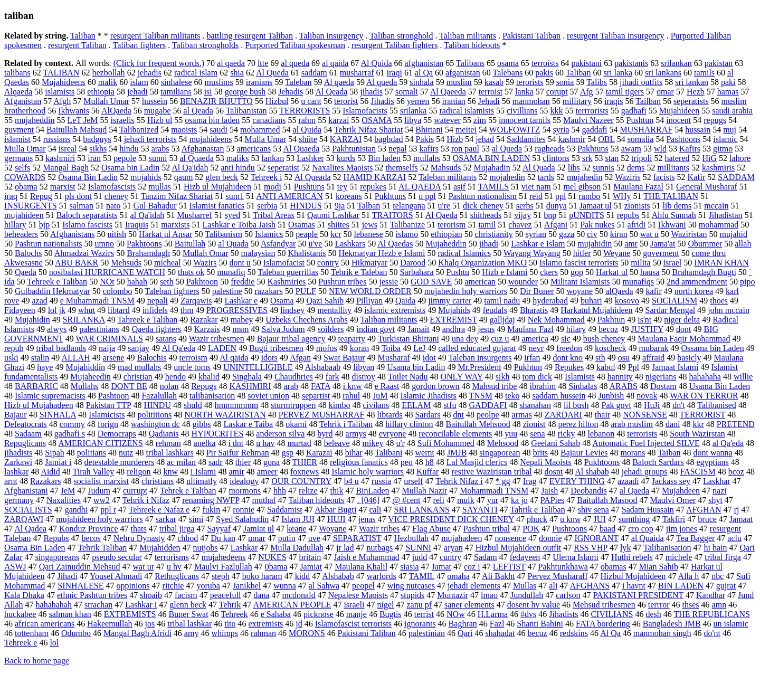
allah (743, 243)
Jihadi (67, 576)
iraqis (613, 101)
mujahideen (24, 215)
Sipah (54, 452)
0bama (276, 566)
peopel (363, 585)
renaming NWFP (210, 500)
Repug (41, 196)
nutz (126, 452)
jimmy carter (449, 300)
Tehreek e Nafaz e (159, 509)
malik (107, 82)
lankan (272, 158)
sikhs (98, 148)
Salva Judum (283, 329)
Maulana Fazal (638, 186)
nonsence (510, 538)
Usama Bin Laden (719, 386)
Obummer (705, 243)
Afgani (555, 224)
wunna (284, 585)
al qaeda (231, 63)
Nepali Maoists (545, 462)
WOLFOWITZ (514, 129)
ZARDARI (563, 414)
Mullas (524, 585)
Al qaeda (339, 82)
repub (13, 348)
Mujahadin (491, 167)
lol (54, 642)
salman (81, 205)
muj (729, 129)
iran (94, 158)
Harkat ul (612, 272)
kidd (302, 576)
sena (537, 433)
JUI (600, 519)
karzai (338, 120)
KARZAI (346, 139)
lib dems (677, 205)
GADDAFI (488, 405)
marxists (175, 224)
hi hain (715, 547)
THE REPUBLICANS (711, 614)
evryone (392, 433)
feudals (495, 310)
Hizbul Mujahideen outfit (519, 547)
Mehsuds (126, 262)
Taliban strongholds (205, 45)
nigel (385, 604)
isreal (68, 148)
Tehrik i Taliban (346, 424)
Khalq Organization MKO (482, 262)
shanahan (535, 405)
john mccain (728, 310)
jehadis (150, 72)
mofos (326, 348)
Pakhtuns (593, 148)
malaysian (258, 253)
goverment (661, 253)
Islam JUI (298, 519)
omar (665, 91)
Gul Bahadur (154, 205)
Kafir (697, 177)
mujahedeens (224, 557)
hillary (15, 224)
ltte (263, 63)
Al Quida (376, 63)
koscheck (610, 348)
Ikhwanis (73, 110)
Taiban (669, 452)
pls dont (78, 196)
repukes (373, 186)
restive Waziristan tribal (491, 471)
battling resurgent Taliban (250, 35)
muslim (459, 82)
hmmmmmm (237, 405)
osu (624, 357)
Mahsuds (446, 167)
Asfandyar (278, 243)
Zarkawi (18, 462)
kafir (654, 291)
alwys (56, 329)
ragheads (550, 148)
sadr (215, 462)
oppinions (132, 585)
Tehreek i (266, 177)
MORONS (307, 633)
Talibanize (407, 224)
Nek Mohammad (556, 319)
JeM (68, 490)
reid (536, 196)
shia (237, 72)
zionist (534, 424)
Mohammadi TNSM (494, 490)
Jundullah (526, 595)
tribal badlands (61, 348)
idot (429, 357)
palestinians (99, 329)
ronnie (243, 509)
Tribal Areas (273, 215)
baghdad (388, 139)
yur (492, 500)
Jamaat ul (596, 205)
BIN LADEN (681, 585)
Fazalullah (159, 395)
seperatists (691, 101)
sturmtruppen (293, 405)
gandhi (76, 509)
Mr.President (479, 367)
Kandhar (710, 595)
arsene (114, 357)
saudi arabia (732, 110)
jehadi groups (645, 471)
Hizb (454, 139)
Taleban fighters (172, 291)
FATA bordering (603, 623)
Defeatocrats (25, 424)
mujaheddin (35, 120)
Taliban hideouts (472, 45)
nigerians (661, 376)
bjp (44, 224)
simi (196, 519)
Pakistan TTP (108, 405)
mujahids (146, 177)
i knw (352, 386)
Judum (99, 490)
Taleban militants (448, 177)
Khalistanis (307, 253)
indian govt (375, 329)
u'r (400, 443)
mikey (373, 443)
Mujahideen (679, 110)
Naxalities (63, 500)
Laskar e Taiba (248, 424)
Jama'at (662, 243)
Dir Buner (537, 291)
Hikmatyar (369, 262)
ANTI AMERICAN (289, 196)
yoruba (208, 585)
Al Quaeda (301, 148)
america (534, 338)
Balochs (28, 253)
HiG (709, 158)
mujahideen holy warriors (99, 519)
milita (640, 262)
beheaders (21, 234)
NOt (107, 281)
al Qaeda (634, 490)
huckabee (20, 614)
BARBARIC (36, 386)
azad (39, 300)
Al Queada (312, 177)
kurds (346, 158)
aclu (734, 538)
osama (508, 63)
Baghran (463, 623)
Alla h (688, 576)
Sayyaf (219, 528)
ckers (549, 272)
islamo (407, 234)
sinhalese (176, 82)
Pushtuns (309, 186)
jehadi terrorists (150, 139)
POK (530, 528)
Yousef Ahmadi (116, 576)
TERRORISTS (304, 110)
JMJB (457, 452)
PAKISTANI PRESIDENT (638, 595)
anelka (205, 443)
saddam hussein (559, 395)
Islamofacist (284, 262)
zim (479, 120)
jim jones (681, 528)
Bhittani (429, 129)
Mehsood (503, 443)
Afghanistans (72, 234)
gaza (566, 234)
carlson (568, 595)
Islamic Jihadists (429, 395)
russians (57, 139)
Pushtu (458, 272)
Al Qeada (331, 91)
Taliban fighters (139, 45)
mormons (245, 490)
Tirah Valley (94, 471)
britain (310, 557)
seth (167, 281)
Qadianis (164, 433)
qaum (183, 177)
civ (592, 234)
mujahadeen (461, 538)
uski (11, 357)
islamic (725, 139)
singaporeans (57, 557)
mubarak (654, 348)
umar (256, 538)
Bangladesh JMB (672, 623)
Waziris (627, 177)
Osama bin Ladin (130, 167)
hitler (582, 253)
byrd (324, 433)
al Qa (424, 72)
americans (253, 148)
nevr (536, 348)
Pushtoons (569, 528)
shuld (193, 405)
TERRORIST (702, 414)
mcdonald (299, 595)
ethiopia (101, 91)
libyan (363, 367)
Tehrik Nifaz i (459, 481)
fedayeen (525, 557)
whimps (224, 633)
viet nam (536, 186)
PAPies (552, 500)
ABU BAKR (76, 262)
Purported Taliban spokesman (295, 45)
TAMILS (493, 186)
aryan (453, 547)
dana (261, 595)
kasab (494, 82)
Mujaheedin (90, 376)
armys (356, 433)
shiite (308, 139)
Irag (530, 481)
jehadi (137, 91)
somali (406, 91)
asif (459, 186)
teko (512, 395)
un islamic (731, 623)
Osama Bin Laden (34, 547)
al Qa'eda (728, 443)
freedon (569, 348)
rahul (351, 395)
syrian (536, 234)
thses (690, 604)
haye (45, 367)
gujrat (726, 585)
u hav (265, 443)
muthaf (264, 500)
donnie (550, 538)
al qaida (335, 63)
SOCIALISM (674, 300)
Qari (465, 633)
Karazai (319, 452)
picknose (318, 614)
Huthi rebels (632, 557)
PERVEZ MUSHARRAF (322, 414)
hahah (137, 281)
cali (375, 509)
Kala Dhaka (24, 595)
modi (272, 186)
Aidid (50, 471)
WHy (622, 196)
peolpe (488, 414)
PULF (306, 291)
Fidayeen (19, 310)
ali (553, 585)
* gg (503, 481)
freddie (242, 281)
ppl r (108, 509)
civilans (376, 405)
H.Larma (493, 614)
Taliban (83, 35)
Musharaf (394, 357)
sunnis (603, 167)
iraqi (394, 72)
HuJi (652, 405)
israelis (122, 120)
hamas (728, 91)
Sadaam (28, 433)
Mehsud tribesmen (604, 604)
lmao (489, 595)
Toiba (391, 348)
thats (139, 528)
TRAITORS (392, 215)
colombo (117, 291)
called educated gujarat (477, 348)
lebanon (601, 433)
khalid (209, 376)
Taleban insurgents (479, 357)
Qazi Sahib (325, 300)
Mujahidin (32, 319)
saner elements (469, 604)
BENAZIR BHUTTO (216, 101)
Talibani (388, 452)
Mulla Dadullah (297, 547)
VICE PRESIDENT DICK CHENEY (451, 519)
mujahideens (210, 139)
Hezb (696, 91)
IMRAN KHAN (721, 262)
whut (86, 310)
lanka (524, 91)
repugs (715, 120)
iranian (453, 101)
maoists (184, 129)
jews (369, 224)
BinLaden (372, 490)
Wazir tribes (379, 528)
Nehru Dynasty (139, 538)
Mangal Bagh (66, 167)
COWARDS (24, 177)
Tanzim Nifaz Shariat (177, 196)
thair (602, 414)
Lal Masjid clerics (477, 462)
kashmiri (60, 158)
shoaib (151, 595)
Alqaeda (18, 91)
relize (308, 490)
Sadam (485, 557)
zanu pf (419, 604)
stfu (449, 405)
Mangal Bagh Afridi (137, 633)
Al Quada (538, 167)
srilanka (413, 110)
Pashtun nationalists (48, 243)
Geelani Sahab (555, 443)
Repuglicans (25, 443)
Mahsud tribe (494, 386)
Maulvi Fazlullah (223, 566)
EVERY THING (577, 481)
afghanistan (424, 63)
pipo (747, 281)
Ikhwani (672, 224)
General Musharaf (706, 186)
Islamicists (107, 414)
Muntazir (452, 595)
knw (171, 471)
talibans (17, 72)
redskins (574, 633)
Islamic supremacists (50, 395)
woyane (579, 291)
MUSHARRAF (646, 129)
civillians (522, 110)
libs (574, 167)
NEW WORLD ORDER (370, 291)
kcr (335, 234)
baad (607, 528)
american (480, 281)
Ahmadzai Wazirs (84, 253)
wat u (649, 234)
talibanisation (212, 395)
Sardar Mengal (670, 310)
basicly (689, 357)
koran (359, 348)
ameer (267, 471)
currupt (135, 490)
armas (522, 414)
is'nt (644, 319)
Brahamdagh (148, 253)
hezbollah (108, 72)
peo (407, 462)
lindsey (292, 310)
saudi (218, 129)
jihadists (18, 452)
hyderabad (550, 300)
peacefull (225, 595)
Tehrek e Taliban (188, 490)
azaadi (628, 481)
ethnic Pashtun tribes (92, 595)
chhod (187, 538)
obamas (613, 566)
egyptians (713, 462)
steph (221, 576)
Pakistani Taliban (531, 35)
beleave (337, 443)
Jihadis (382, 101)
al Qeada (198, 110)
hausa (649, 272)
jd (299, 623)
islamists (59, 91)
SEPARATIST (357, 538)
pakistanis (631, 63)
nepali (157, 300)
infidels (155, 310)
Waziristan (689, 234)
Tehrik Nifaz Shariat (368, 129)
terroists (545, 63)
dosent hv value (533, 604)
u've (315, 243)
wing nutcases (411, 585)
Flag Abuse (431, 528)
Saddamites (526, 139)
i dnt (235, 443)
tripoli (641, 158)
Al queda (381, 82)
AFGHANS (589, 585)
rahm (307, 120)
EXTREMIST (453, 319)
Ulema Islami (575, 557)
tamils (704, 72)
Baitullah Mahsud (76, 129)
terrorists (642, 433)
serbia (267, 205)
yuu (511, 433)
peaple (307, 234)
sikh (503, 376)
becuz (537, 633)
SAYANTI (480, 509)
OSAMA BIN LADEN (491, 158)
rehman (168, 443)
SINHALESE (80, 585)
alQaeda (619, 291)
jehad (485, 139)
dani (673, 424)
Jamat (441, 566)
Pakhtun (611, 319)
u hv (174, 566)
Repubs (56, 538)
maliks (237, 158)
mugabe (157, 110)
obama (26, 186)
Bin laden (384, 158)
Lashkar (244, 547)
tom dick (537, 376)
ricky (566, 433)
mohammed (260, 129)
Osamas (301, 224)
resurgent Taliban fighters (395, 45)
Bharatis (534, 310)
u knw (570, 519)
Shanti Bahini (540, 623)
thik (337, 490)
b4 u (351, 481)
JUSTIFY (647, 329)
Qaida (405, 300)
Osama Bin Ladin (88, 177)
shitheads (486, 215)
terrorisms (172, 557)
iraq (10, 196)
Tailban (648, 101)
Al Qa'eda (178, 348)
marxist (62, 186)
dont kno (568, 357)
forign (108, 424)
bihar (354, 452)
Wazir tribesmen (216, 338)
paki (728, 82)
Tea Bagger (695, 538)
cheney (116, 196)
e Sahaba (276, 614)
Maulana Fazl (530, 329)
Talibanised (716, 405)
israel (672, 262)
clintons (556, 158)
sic (566, 338)
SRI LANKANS (422, 509)
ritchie (173, 585)
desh (653, 614)
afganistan (462, 72)
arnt (10, 481)
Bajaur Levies (583, 452)
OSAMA (377, 120)
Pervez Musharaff (558, 576)
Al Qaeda (441, 215)
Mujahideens (64, 82)
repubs (628, 215)
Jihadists (563, 614)
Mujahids (454, 310)
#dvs (528, 614)
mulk (465, 500)
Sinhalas (582, 386)
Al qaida (234, 357)
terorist (346, 101)
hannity (620, 376)
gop (577, 272)
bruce (707, 519)
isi (208, 91)
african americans (44, 623)
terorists (530, 82)
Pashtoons (683, 139)
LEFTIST (509, 566)
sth (600, 357)
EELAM (416, 405)
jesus (486, 329)
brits (540, 452)
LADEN (222, 348)
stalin (40, 357)
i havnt (633, 585)
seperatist (283, 167)
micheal (167, 262)
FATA (320, 386)
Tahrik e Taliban (537, 509)
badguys (97, 139)
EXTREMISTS (130, 614)
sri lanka (617, 72)
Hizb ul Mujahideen (217, 186)
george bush (245, 91)
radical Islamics (464, 253)
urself (413, 481)
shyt (715, 500)
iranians (259, 82)
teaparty (351, 338)
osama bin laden (212, 120)
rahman (263, 633)
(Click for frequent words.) (158, 63)
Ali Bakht (498, 576)
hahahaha (704, 376)
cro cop (640, 528)
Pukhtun (528, 367)
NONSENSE (645, 414)
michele (679, 557)
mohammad (719, 224)
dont (683, 329)
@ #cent (406, 500)
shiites (338, 224)
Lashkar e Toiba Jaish (239, 224)
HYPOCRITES (218, 433)
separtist (316, 395)
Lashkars (350, 243)
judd (419, 557)
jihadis (371, 91)
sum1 (234, 196)
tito (229, 623)
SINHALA (58, 414)
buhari (591, 300)
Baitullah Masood (607, 500)
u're (444, 205)
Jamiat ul (258, 528)
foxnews (304, 471)
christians (157, 481)
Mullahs (84, 386)
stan (612, 158)
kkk (556, 110)
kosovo (627, 300)
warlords (381, 576)
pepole (124, 158)
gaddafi (594, 129)
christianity (494, 234)
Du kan (223, 538)
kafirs (429, 148)
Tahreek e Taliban (147, 319)
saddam (314, 72)
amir (236, 471)
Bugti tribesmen (276, 348)
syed (232, 215)
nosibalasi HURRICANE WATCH (107, 272)
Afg (586, 91)
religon (138, 471)
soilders (331, 329)
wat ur (143, 566)
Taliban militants (467, 35)
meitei (466, 129)
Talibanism (223, 234)
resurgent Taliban (77, 45)
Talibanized (138, 129)
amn (719, 604)
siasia (409, 566)
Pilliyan (369, 300)
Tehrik (230, 604)
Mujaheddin (445, 243)
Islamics (269, 234)
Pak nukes (597, 224)
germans (18, 158)
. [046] (368, 500)
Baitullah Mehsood (478, 424)
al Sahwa (324, 585)
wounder (523, 281)
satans (166, 338)
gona (271, 462)
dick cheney (483, 205)
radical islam (195, 72)
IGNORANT (597, 538)
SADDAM (736, 177)
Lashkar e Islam (538, 243)
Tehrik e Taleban (359, 272)
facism (186, 595)
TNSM (480, 395)
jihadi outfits (641, 82)
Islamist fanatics (216, 205)
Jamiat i (58, 462)
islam (139, 82)
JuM (380, 395)
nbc (717, 576)
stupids (412, 595)
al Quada (233, 243)
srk (587, 158)
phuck (537, 519)
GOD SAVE (431, 281)
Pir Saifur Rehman (237, 452)
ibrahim (542, 386)
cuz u (500, 338)
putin (287, 538)
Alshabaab (323, 367)
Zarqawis (196, 300)
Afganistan (22, 101)
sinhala (421, 82)
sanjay (138, 348)
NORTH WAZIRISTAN (224, 414)
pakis (544, 72)
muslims (219, 82)
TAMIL (421, 576)
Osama (281, 300)
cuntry (450, 557)
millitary (577, 101)
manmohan (531, 101)
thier (243, 462)
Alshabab (338, 576)
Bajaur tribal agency (291, 338)
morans (632, 452)
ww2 (101, 500)
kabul (605, 367)
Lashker (310, 158)
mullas (159, 186)
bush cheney (604, 338)
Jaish (549, 490)
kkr (698, 424)
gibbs (202, 424)
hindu (128, 148)
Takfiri (673, 519)
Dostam (663, 386)
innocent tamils (524, 120)
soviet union (268, 395)
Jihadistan (726, 215)
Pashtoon (113, 395)
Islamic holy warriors (367, 471)
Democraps (117, 433)
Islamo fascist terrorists (578, 262)
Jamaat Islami (675, 367)
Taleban (298, 82)
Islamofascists (112, 186)
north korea (693, 291)
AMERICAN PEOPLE (292, 604)
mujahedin (585, 177)
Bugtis (390, 614)
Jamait (418, 329)
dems (636, 167)
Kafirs (689, 148)
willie (743, 376)
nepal (397, 148)
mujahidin (594, 243)
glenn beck (187, 604)
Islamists (580, 376)
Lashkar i (141, 604)
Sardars (427, 414)
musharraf (357, 72)
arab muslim (632, 424)
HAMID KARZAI (375, 177)
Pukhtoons (602, 462)
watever (447, 120)
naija (107, 348)
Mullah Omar (206, 253)
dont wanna (713, 452)
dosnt (553, 471)
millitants (673, 167)
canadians (269, 120)
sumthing (634, 519)
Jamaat (741, 519)
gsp (287, 452)
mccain (716, 205)
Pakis (424, 139)
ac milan (181, 462)
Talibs (596, 82)
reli (438, 500)
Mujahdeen (681, 490)
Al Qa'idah (190, 167)
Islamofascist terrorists (353, 623)
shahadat (500, 633)
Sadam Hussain (648, 509)
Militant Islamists (580, 281)
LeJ (419, 348)
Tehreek (234, 614)
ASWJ (15, 566)
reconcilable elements (455, 433)
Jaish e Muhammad (366, 557)
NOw (455, 614)
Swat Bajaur (344, 357)
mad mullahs (139, 367)
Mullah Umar (106, 101)
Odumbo (76, 633)
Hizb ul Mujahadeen (38, 405)
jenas (367, 519)
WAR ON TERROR (704, 395)
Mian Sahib (658, 566)
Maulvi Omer (673, 500)
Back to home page (36, 660)
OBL (606, 139)
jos (150, 623)
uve (314, 538)
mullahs (426, 158)
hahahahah (54, 604)
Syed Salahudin (242, 519)
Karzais (207, 329)
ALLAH (75, 357)
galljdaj (502, 319)
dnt (458, 414)
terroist (490, 91)
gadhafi (634, 110)
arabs (160, 148)
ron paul (465, 148)
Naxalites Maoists (342, 167)
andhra (454, 329)
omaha (458, 576)
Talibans (470, 63)
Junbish (611, 395)
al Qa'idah (147, 215)
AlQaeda (116, 110)
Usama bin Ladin (416, 367)
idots (269, 357)
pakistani (586, 63)
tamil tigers (625, 91)
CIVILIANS (612, 614)
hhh (279, 490)
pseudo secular (117, 557)
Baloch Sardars (657, 462)
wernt (424, 452)
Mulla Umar (266, 139)
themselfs (401, 167)
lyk (625, 547)
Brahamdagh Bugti (704, 272)
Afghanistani (26, 490)
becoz (608, 329)
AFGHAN (703, 509)
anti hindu (237, 167)
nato (113, 205)
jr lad (345, 547)
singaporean (499, 452)
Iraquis (136, 224)
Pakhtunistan (354, 148)
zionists (637, 205)
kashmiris (718, 167)
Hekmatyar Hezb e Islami (381, 253)
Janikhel (247, 585)
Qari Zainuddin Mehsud (79, 566)
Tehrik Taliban (102, 547)
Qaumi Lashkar (333, 215)
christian (138, 376)
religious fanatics (359, 462)
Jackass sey (671, 481)
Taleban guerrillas (288, 272)
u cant (311, 101)
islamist (17, 139)
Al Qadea (30, 528)
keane (296, 528)
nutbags (379, 547)
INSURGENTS (30, 205)
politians (91, 452)
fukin (211, 509)
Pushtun (640, 120)
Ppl (633, 367)
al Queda (507, 148)
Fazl (497, 623)
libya (412, 120)
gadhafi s (69, 433)
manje (356, 614)
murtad (299, 443)
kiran (619, 234)
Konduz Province (88, 528)
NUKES (272, 557)
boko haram (262, 576)
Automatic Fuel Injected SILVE (645, 443)
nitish (117, 234)
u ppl (427, 196)
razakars (269, 291)
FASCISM (697, 471)
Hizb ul (160, 120)
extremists (266, 623)
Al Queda (272, 72)
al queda (295, 63)
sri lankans (663, 72)
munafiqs (638, 281)
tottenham (32, 633)
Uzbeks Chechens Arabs (306, 319)
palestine (227, 291)
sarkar (166, 519)
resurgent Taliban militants (155, 35)
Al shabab (592, 471)
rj (736, 509)
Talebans (508, 72)
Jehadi (489, 101)
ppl (560, 196)
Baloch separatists (87, 215)
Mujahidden (159, 547)
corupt (557, 91)
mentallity (334, 310)
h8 (429, 462)
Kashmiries (286, 281)
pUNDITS (586, 215)
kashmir (572, 139)
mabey (242, 319)
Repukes (569, 367)
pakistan (719, 63)
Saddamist (284, 509)
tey (342, 186)
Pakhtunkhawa (563, 566)
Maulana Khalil (361, 566)
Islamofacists (365, 110)
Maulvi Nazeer (588, 120)
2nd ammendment (697, 281)
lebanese (368, 234)
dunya (556, 205)
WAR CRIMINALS (109, 338)
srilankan (676, 63)
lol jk (56, 310)
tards (546, 177)
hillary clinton (409, 424)
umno (104, 243)
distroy (363, 376)
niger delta (682, 319)
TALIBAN (61, 72)
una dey (465, 338)
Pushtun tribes (342, 281)
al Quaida (647, 538)
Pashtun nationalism (483, 196)
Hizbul (277, 101)
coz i (472, 566)
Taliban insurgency (331, 35)
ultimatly (201, 481)
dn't (678, 405)
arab (291, 386)
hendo (175, 376)
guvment (19, 129)
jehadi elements (474, 585)
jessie (388, 281)
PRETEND (736, 424)
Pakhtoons (144, 243)
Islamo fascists (87, 224)
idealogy (244, 481)
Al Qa (610, 633)
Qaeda (25, 272)
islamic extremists (394, 310)
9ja (340, 205)
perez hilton (578, 424)
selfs (22, 167)
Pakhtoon (202, 281)
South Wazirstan (697, 433)
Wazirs (204, 262)
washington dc (155, 424)
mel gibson (582, 186)
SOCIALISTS (28, 509)
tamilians (176, 91)
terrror (659, 604)
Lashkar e (241, 300)
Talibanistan (246, 110)
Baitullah (190, 243)
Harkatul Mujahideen (596, 310)
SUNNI (418, 547)
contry (328, 262)
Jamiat (311, 566)
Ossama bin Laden (712, 348)
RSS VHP (590, 547)
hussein (154, 101)
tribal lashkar (189, 623)
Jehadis (290, 91)
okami (296, 424)
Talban (368, 205)
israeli (354, 604)
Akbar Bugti (336, 509)
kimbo (339, 405)
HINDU (157, 405)
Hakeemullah (109, 623)
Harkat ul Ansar (165, 234)
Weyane (616, 253)
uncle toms (192, 367)
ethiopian (446, 234)
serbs (525, 205)
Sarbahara (417, 272)
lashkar (16, 471)
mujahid (733, 234)
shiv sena (593, 509)
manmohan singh (662, 633)
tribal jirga (177, 528)
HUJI (336, 519)
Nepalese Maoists (358, 595)
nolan (169, 386)
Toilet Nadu (408, 376)
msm (240, 329)
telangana (409, 205)
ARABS (624, 386)
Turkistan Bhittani (408, 338)
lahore (739, 158)
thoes (719, 300)
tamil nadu (502, 300)
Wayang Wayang (532, 253)
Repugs (203, 386)
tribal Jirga (723, 557)
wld (660, 148)
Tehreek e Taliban (57, 281)
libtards (389, 414)
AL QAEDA (419, 186)
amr (631, 243)
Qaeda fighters (157, 329)
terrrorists (592, 110)
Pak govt (616, 405)
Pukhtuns (390, 196)
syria (561, 129)
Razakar (203, 319)
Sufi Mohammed (445, 443)
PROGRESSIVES (237, 310)
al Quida (307, 129)
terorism (452, 224)
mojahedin (507, 177)
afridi (637, 224)
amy (191, 633)
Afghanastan (203, 148)
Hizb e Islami (504, 272)
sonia (565, 82)
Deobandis (588, 490)
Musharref (194, 215)
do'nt (712, 633)
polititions (154, 414)
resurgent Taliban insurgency (615, 35)
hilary (576, 329)
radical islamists (466, 110)
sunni (158, 158)
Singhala (247, 376)
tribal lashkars (169, 452)
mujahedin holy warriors (465, 291)
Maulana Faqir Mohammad (684, 338)
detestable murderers (119, 462)
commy (72, 424)
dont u (239, 262)
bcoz (736, 471)
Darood (412, 262)
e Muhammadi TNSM (97, 300)
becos (90, 538)
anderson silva (280, 433)
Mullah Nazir (425, 490)
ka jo (519, 500)
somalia (641, 139)
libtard (119, 310)
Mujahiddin (85, 367)
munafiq (231, 272)
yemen (418, 101)
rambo (589, 196)
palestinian (426, 633)
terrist (424, 614)
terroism (193, 357)
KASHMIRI (250, 386)
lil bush (576, 405)
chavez (519, 224)
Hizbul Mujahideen (633, 576)
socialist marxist (101, 481)
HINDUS (305, 205)
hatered (676, 158)
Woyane (332, 528)
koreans (349, 196)
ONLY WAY (462, 376)
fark (332, 376)
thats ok (191, 272)
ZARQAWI (23, 519)
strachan (98, 604)
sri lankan (691, 82)
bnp (550, 215)
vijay (522, 215)
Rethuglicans (177, 576)
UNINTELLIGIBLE (258, 367)
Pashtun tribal (486, 528)
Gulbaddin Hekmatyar (52, 291)
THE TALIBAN (670, 196)
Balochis (152, 357)
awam (631, 148)
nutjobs (205, 547)
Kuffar (427, 471)
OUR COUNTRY (301, 481)
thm (187, 310)
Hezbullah (411, 538)
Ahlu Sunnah (674, 215)
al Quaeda (196, 158)
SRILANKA (84, 319)
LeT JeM (83, 120)
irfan (532, 357)
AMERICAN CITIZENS (100, 443)
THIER (304, 462)
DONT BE (129, 386)
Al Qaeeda (448, 91)
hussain (697, 129)
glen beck (221, 177)
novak (646, 395)
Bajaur (15, 414)
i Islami (203, 471)
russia (381, 481)
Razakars (45, 481)
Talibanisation (667, 547)
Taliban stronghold (401, 35)
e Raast (387, 386)
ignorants (420, 623)
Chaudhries (293, 376)
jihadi (488, 243)
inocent (678, 120)
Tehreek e (20, 642)
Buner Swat (188, 614)
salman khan (70, 614)
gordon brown (435, 386)
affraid (653, 357)
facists (664, 177)
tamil (487, 224)
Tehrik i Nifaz (146, 500)
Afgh (62, 101)
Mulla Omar (25, 148)
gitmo (723, 148)
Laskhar (716, 481)
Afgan (300, 357)
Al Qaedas (395, 243)
